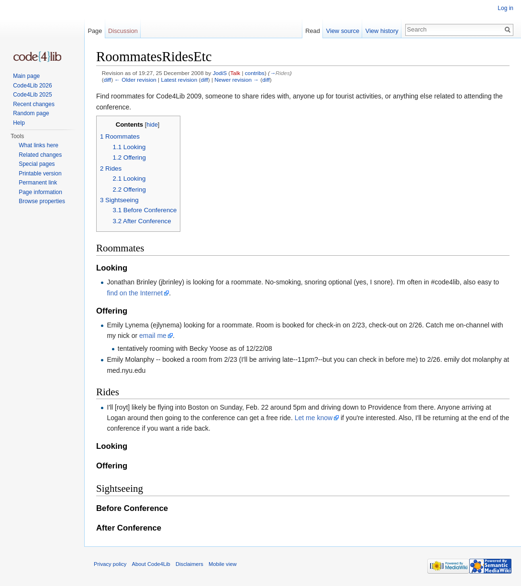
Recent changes (34, 104)
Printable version (40, 173)
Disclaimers (189, 564)
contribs (255, 73)
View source (342, 30)
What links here (38, 145)
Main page (26, 76)
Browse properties (42, 201)
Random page (31, 113)
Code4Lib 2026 (32, 85)
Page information (40, 192)
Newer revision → (236, 79)
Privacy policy (110, 564)
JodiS (220, 73)
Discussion (123, 30)
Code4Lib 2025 (32, 94)
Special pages (37, 164)
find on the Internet (135, 293)
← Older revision (135, 79)
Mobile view (222, 564)
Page (95, 30)
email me (152, 335)
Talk (235, 73)
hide (152, 124)
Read (312, 30)
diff (107, 79)
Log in (505, 8)
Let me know (314, 418)
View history (382, 30)
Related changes (40, 155)
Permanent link (38, 182)
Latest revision (179, 79)
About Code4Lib (151, 564)
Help (19, 122)
